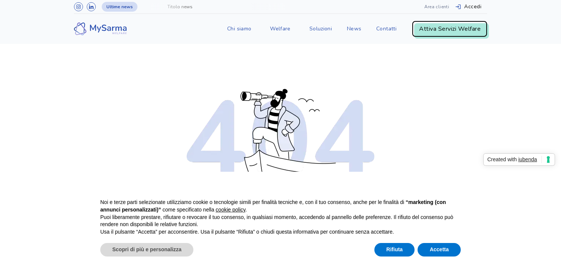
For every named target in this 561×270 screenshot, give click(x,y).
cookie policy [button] (230, 210)
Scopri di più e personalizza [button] (146, 249)
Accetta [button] (439, 249)
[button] (239, 29)
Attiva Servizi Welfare (450, 29)
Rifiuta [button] (394, 249)
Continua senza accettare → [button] (426, 187)
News (354, 28)
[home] (100, 29)
